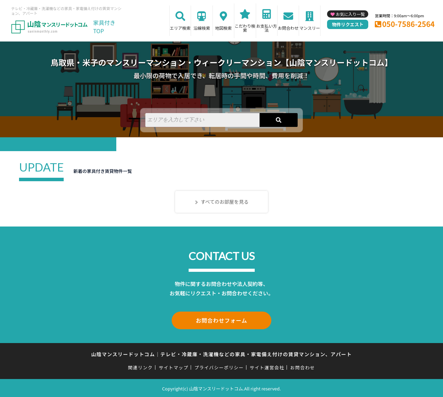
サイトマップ (174, 366)
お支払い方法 (266, 28)
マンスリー (309, 28)
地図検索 (223, 28)
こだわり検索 (245, 28)
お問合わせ (288, 28)
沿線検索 (201, 28)
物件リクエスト (347, 24)
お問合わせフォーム (221, 319)
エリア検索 (180, 28)
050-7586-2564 (408, 24)
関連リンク (140, 366)
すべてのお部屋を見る (224, 201)
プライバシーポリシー (219, 366)
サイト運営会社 (267, 366)
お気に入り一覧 (350, 14)
